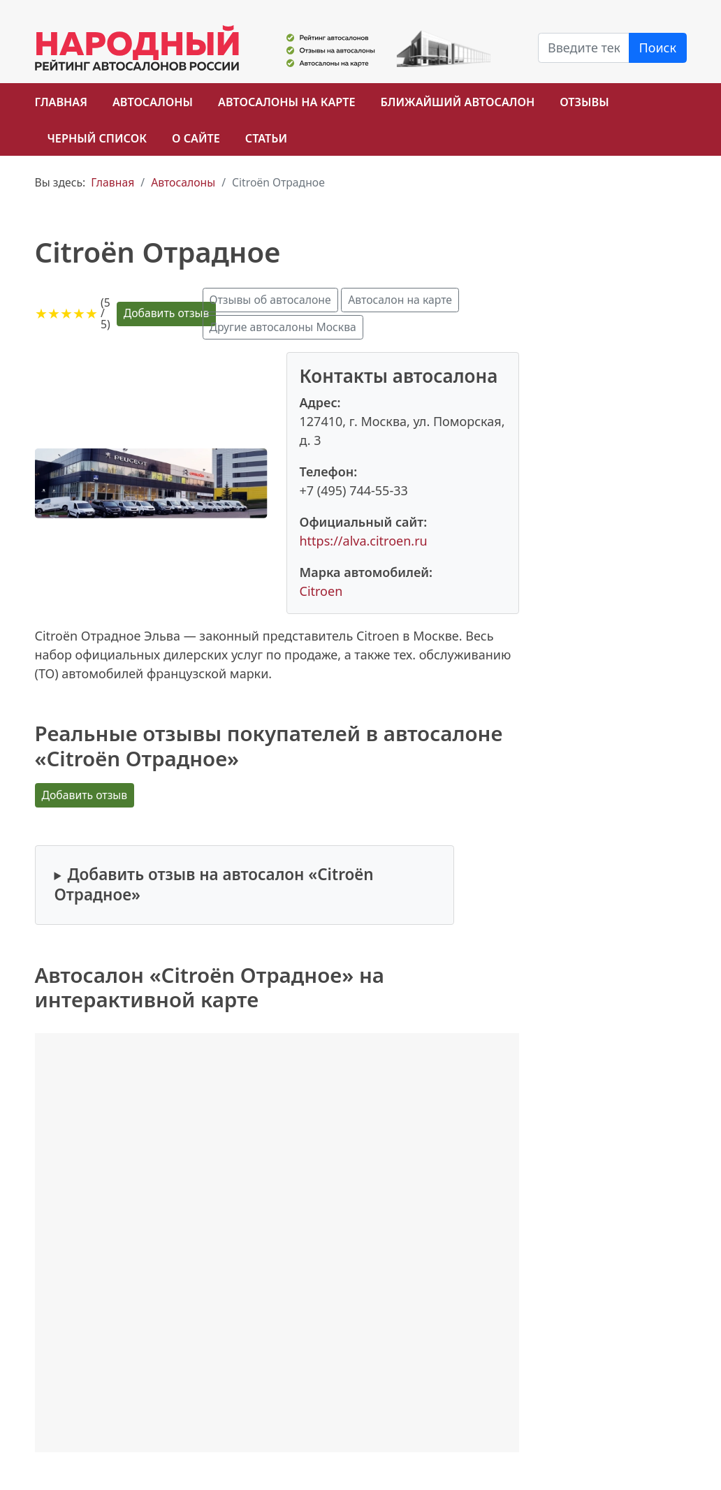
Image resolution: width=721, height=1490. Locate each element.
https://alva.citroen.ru (364, 540)
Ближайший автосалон (458, 102)
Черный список (97, 138)
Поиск (658, 47)
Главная (61, 102)
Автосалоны (152, 102)
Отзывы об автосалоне (270, 299)
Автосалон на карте (400, 299)
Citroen (321, 591)
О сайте (196, 138)
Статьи (266, 138)
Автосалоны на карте (287, 102)
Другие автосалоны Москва (283, 327)
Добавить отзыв (167, 313)
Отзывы (584, 102)
